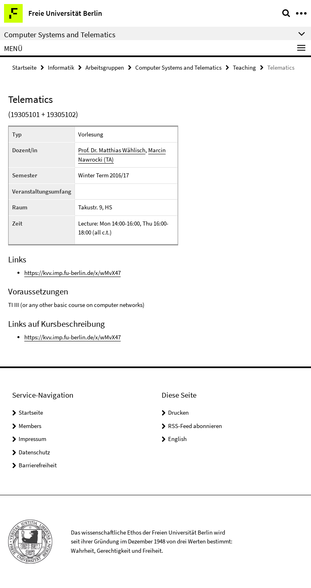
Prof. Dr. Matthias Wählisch (111, 150)
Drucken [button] (178, 412)
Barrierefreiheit (38, 465)
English (177, 439)
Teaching (244, 67)
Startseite (24, 67)
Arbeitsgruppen (104, 67)
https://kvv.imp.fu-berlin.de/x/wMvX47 (72, 273)
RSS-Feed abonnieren (195, 426)
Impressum (32, 439)
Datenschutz (34, 452)
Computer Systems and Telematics (178, 67)
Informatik (61, 67)
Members (30, 426)
